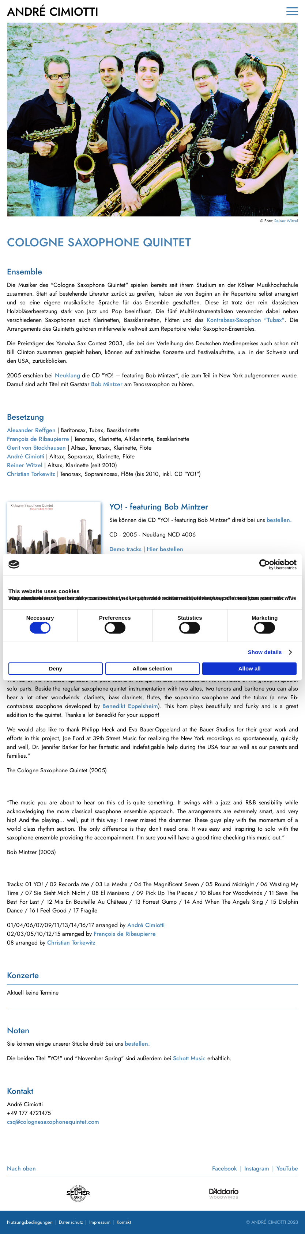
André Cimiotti (25, 456)
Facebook (224, 1168)
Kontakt (124, 1222)
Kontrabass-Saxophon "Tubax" (246, 320)
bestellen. (279, 520)
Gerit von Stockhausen (36, 447)
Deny (55, 668)
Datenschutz (71, 1222)
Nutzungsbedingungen (30, 1222)
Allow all (249, 668)
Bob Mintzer (107, 384)
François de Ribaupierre (38, 439)
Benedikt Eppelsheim (130, 706)
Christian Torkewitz (31, 474)
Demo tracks (125, 549)
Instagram (256, 1168)
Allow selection (152, 668)
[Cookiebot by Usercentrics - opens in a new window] (265, 564)
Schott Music (189, 1058)
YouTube (287, 1168)
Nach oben (21, 1168)
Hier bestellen (165, 549)
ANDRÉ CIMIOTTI (52, 11)
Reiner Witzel (286, 221)
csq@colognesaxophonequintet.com (53, 1122)
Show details (265, 652)
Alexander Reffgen (31, 430)
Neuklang (67, 375)
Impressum (99, 1222)
